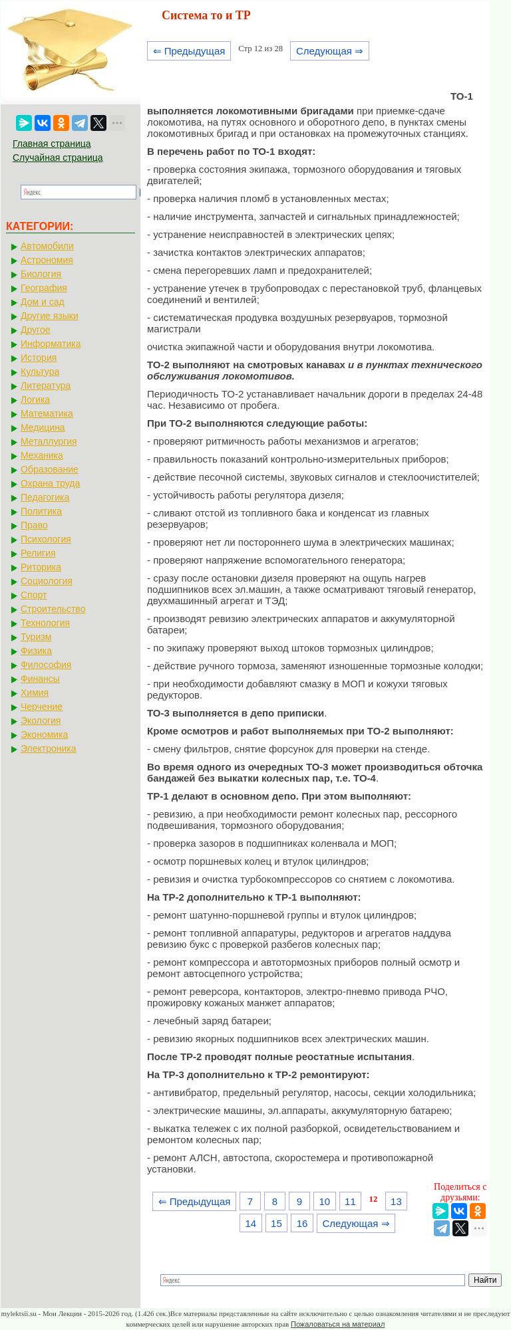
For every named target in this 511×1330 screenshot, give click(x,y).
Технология (45, 622)
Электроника (49, 748)
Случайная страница (58, 157)
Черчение (42, 706)
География (44, 287)
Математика (47, 413)
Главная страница (52, 143)
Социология (47, 581)
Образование (50, 469)
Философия (46, 664)
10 (324, 1201)
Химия (35, 692)
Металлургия (49, 441)
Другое (35, 329)
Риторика (41, 567)
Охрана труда (50, 483)
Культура (40, 371)
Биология (41, 274)
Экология (41, 720)
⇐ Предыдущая (189, 50)
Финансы (40, 678)
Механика (42, 455)
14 (250, 1223)
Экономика (44, 734)
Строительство (53, 609)
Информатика (51, 343)
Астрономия (47, 260)
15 (276, 1223)
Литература (46, 385)
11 (350, 1201)
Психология (46, 539)
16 (302, 1223)
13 (396, 1201)
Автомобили (47, 246)
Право (34, 525)
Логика (35, 399)
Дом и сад (43, 301)
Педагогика (45, 497)
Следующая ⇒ (329, 50)
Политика (41, 511)
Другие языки (50, 315)
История (39, 357)
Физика (36, 650)
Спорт (34, 595)
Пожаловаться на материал (338, 1324)
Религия (38, 553)
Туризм (36, 636)
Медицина (43, 427)
